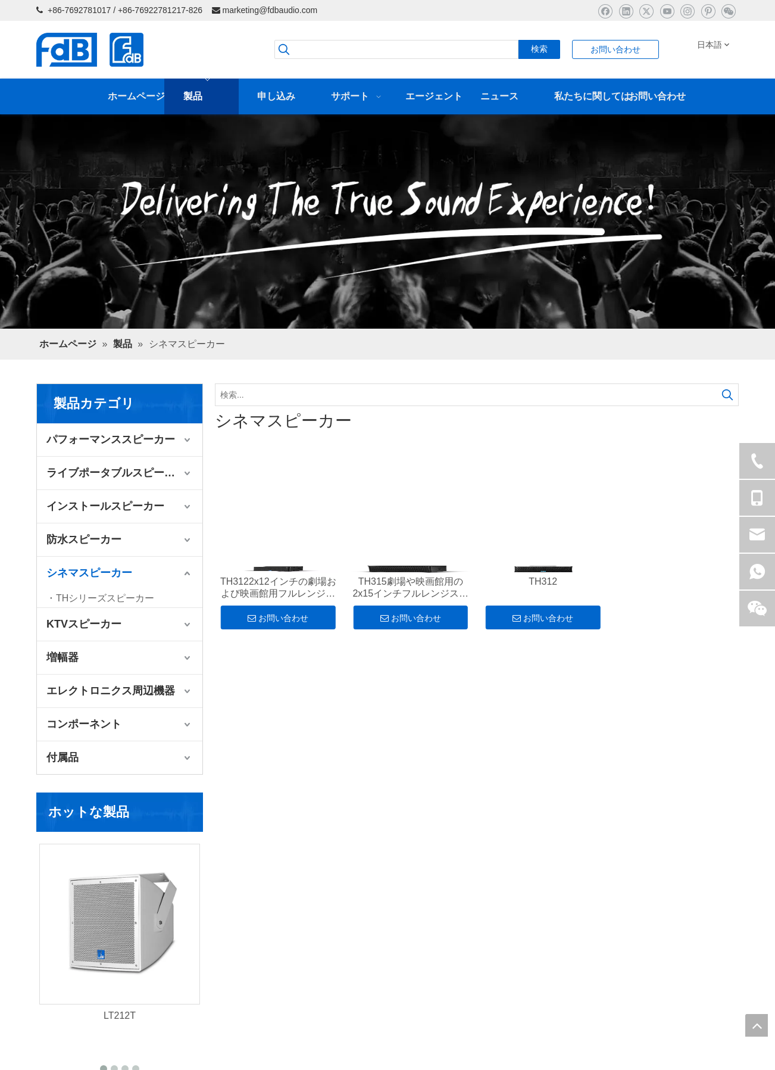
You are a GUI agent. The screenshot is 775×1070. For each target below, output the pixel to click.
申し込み (53, 949)
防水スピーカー (83, 539)
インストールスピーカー (105, 506)
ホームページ (61, 916)
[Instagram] (687, 11)
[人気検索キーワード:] (539, 49)
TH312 (543, 581)
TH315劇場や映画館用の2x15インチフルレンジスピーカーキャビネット (410, 588)
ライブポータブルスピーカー (116, 473)
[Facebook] (605, 11)
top (756, 1025)
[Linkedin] (625, 11)
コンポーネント (83, 724)
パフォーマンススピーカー (110, 439)
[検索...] (466, 394)
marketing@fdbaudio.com (269, 10)
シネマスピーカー (89, 573)
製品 (44, 933)
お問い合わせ (615, 49)
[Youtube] (667, 11)
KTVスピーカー (83, 624)
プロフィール (61, 983)
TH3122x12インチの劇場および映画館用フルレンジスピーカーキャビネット (278, 588)
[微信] (728, 11)
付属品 (62, 757)
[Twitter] (646, 11)
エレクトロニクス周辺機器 (110, 691)
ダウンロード (61, 1000)
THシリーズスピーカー (105, 598)
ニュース (53, 966)
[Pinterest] (708, 11)
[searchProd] (396, 49)
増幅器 (62, 657)
